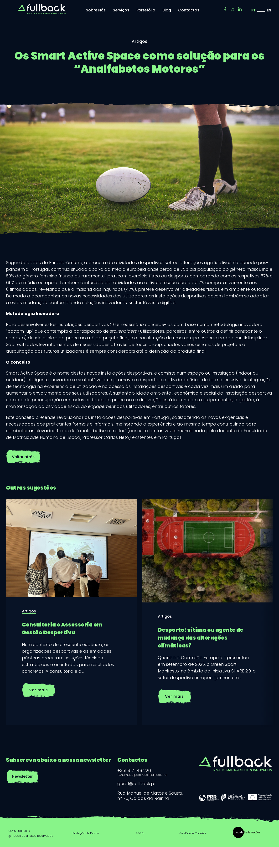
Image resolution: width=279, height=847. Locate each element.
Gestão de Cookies (193, 833)
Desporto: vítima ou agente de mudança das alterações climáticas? (200, 637)
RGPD (140, 833)
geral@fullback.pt (136, 784)
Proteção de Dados (86, 833)
